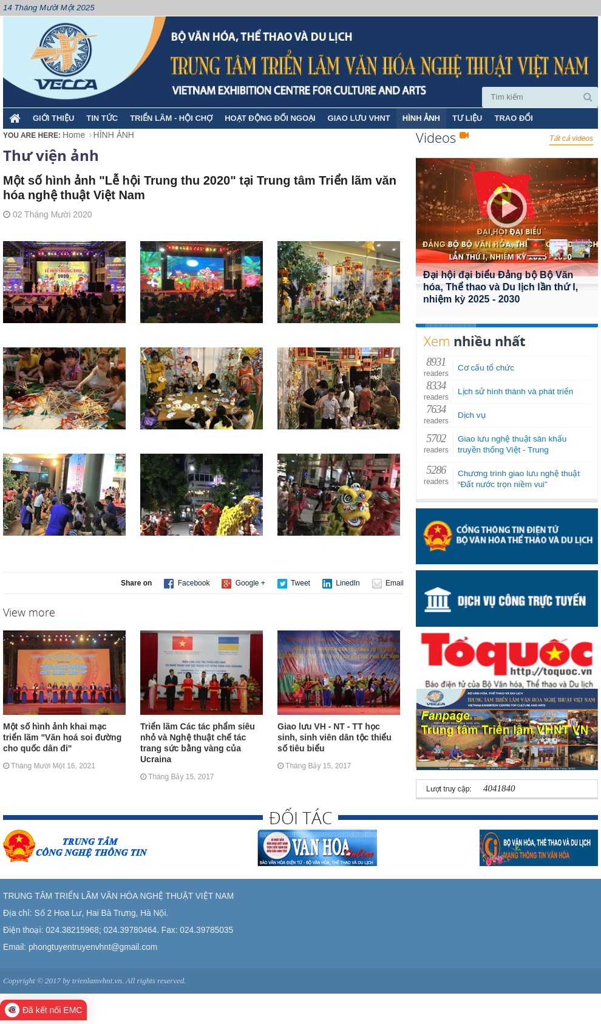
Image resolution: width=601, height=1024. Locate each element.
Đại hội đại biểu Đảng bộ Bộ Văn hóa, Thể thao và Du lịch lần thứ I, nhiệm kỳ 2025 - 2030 (500, 287)
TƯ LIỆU (467, 118)
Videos (442, 137)
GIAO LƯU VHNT (359, 118)
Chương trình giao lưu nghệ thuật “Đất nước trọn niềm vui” (519, 479)
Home (74, 135)
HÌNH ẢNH (421, 118)
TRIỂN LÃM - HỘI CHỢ (171, 118)
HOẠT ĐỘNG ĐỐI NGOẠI (270, 118)
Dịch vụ (472, 415)
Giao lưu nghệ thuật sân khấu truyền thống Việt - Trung (512, 444)
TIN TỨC (102, 118)
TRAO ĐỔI (513, 118)
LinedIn (341, 584)
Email (388, 584)
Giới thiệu (53, 118)
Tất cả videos (571, 138)
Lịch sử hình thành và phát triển (515, 391)
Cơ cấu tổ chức (486, 367)
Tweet (293, 584)
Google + (243, 584)
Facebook (186, 584)
